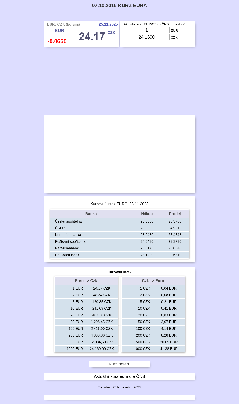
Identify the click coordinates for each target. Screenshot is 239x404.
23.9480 (146, 235)
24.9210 (174, 228)
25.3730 (174, 241)
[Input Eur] (147, 30)
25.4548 (174, 235)
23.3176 (146, 248)
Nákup (147, 214)
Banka (91, 214)
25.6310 (174, 255)
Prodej (175, 214)
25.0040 (174, 248)
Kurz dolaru (119, 364)
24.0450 (146, 241)
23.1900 (146, 255)
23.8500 (146, 221)
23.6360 (146, 228)
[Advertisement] (119, 82)
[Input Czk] (147, 37)
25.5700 (174, 221)
